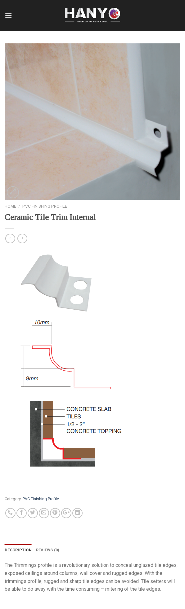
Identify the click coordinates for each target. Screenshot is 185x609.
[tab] (18, 550)
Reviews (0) (48, 550)
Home (10, 206)
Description (18, 550)
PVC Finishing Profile (44, 206)
